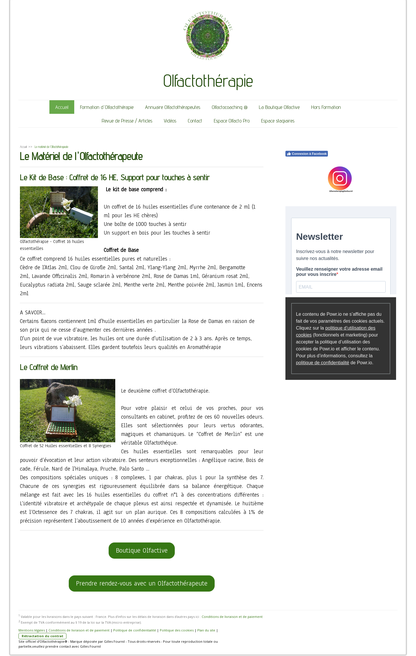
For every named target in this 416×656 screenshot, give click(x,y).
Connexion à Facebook (307, 153)
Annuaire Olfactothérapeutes (172, 107)
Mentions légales (31, 630)
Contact (195, 121)
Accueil (61, 107)
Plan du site (206, 630)
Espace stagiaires (277, 121)
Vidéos (170, 121)
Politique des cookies (177, 630)
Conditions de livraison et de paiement (232, 616)
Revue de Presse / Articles (127, 121)
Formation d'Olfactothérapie (106, 107)
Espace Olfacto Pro (232, 121)
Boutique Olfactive (142, 550)
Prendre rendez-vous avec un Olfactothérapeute (141, 583)
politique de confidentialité (322, 362)
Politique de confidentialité (134, 630)
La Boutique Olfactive (279, 107)
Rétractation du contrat (42, 636)
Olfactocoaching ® (229, 107)
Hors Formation (326, 107)
